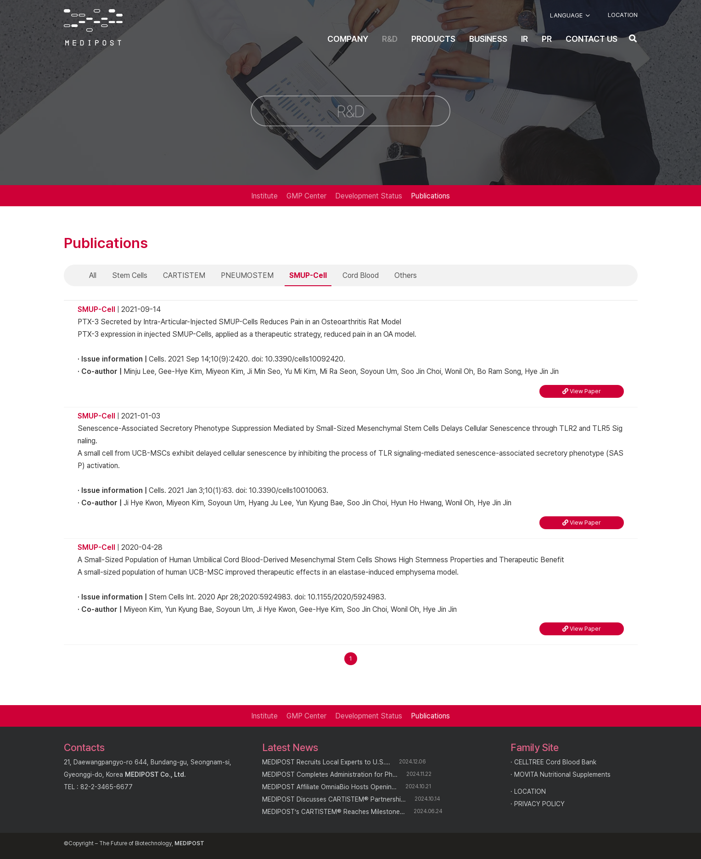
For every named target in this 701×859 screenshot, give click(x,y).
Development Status (368, 196)
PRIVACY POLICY (539, 804)
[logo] (93, 27)
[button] (570, 16)
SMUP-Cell (308, 275)
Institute (264, 196)
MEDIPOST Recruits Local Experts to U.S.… (326, 762)
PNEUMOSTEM (247, 275)
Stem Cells (129, 275)
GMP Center (306, 196)
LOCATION (530, 791)
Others (405, 275)
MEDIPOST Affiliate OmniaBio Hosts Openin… (329, 787)
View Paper (581, 391)
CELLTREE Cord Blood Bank (555, 762)
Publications (430, 196)
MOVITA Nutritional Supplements (562, 774)
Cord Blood (360, 275)
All (92, 275)
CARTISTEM (184, 275)
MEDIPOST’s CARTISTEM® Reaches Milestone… (333, 811)
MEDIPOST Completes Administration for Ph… (330, 774)
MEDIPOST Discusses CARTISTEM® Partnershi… (334, 799)
